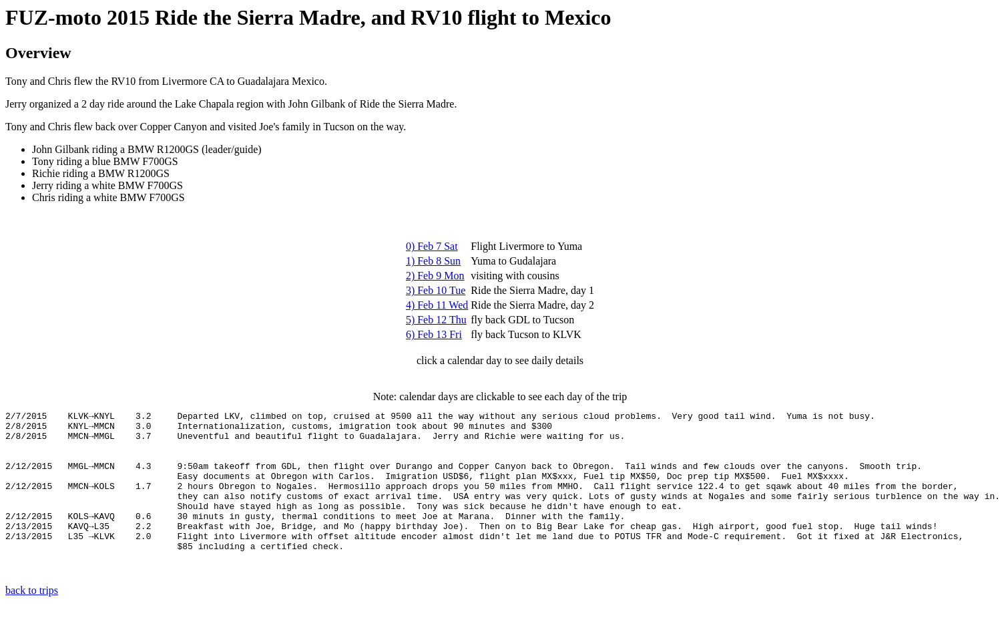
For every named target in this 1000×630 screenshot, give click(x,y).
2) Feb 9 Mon (435, 275)
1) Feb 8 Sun (433, 261)
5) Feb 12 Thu (436, 319)
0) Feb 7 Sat (432, 246)
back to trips (31, 618)
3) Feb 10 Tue (435, 290)
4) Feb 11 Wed (437, 305)
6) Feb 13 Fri (434, 334)
